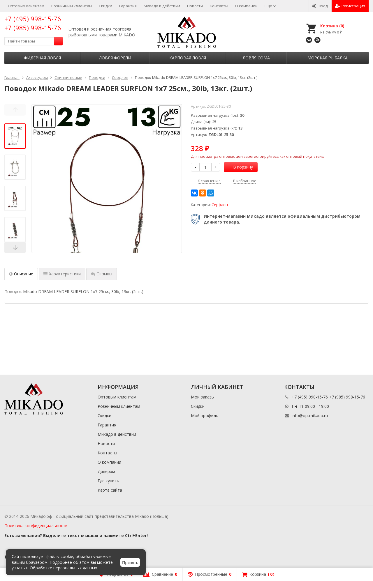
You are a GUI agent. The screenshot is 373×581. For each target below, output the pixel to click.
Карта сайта (110, 490)
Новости (195, 5)
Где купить (108, 480)
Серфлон (220, 204)
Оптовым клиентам (26, 5)
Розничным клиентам (71, 5)
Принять (130, 562)
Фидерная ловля (42, 58)
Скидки (105, 5)
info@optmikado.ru (310, 415)
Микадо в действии (162, 5)
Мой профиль (204, 415)
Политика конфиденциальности (36, 525)
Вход (320, 5)
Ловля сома (256, 58)
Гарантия (128, 5)
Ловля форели (115, 58)
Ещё (270, 5)
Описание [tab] (21, 274)
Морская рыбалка (327, 58)
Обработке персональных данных (63, 568)
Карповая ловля (187, 58)
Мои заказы (202, 397)
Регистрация (350, 5)
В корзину (240, 167)
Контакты (219, 5)
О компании (246, 5)
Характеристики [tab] (62, 274)
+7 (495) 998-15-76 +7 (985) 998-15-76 (32, 23)
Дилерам (106, 471)
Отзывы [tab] (101, 274)
